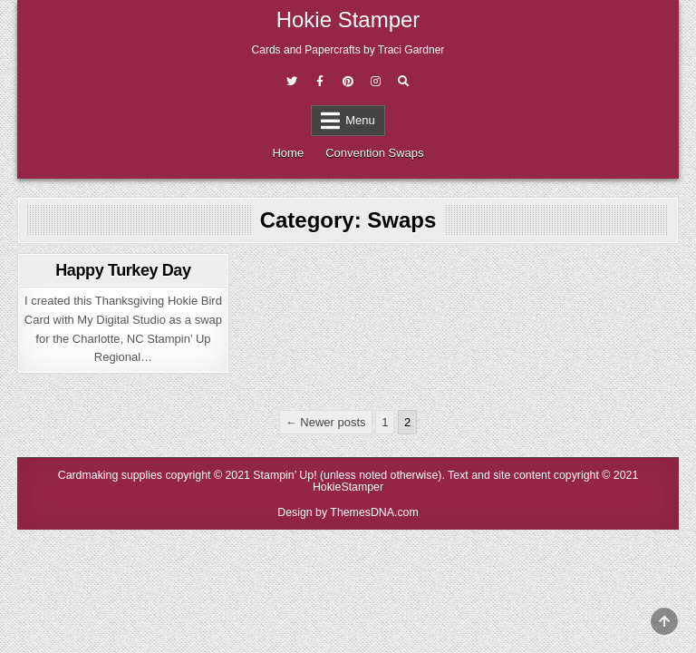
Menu (360, 120)
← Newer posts (325, 422)
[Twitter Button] (292, 81)
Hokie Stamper (348, 19)
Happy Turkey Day (122, 270)
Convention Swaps (374, 153)
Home (288, 153)
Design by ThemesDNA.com (348, 512)
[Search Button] (403, 81)
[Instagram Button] (375, 81)
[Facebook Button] (320, 81)
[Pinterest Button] (348, 81)
